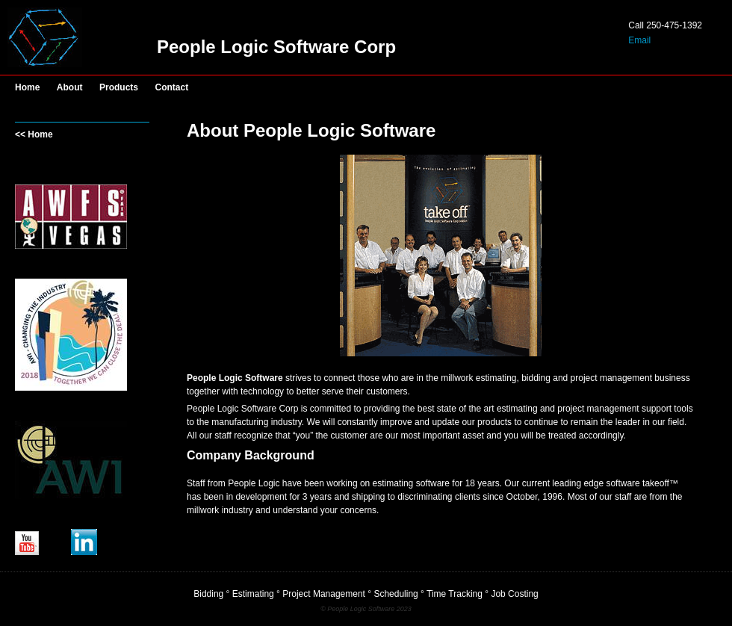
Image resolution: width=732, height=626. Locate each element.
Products (118, 87)
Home (27, 87)
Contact (172, 87)
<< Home (34, 134)
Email (639, 40)
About (70, 87)
